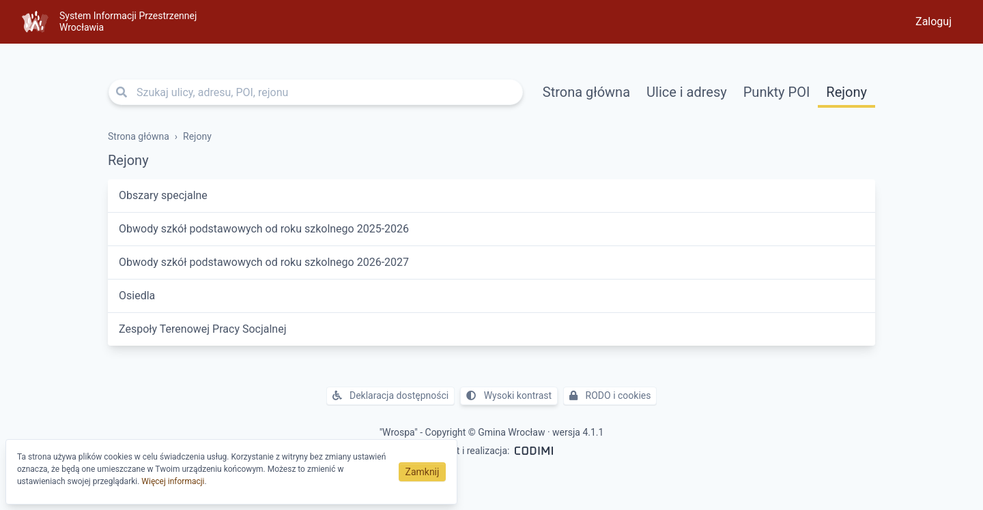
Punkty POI (776, 92)
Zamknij (422, 471)
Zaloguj (933, 21)
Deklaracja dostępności (390, 395)
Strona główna (586, 92)
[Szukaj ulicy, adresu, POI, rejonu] (316, 92)
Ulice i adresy (686, 92)
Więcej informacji (172, 481)
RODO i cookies (610, 395)
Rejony (846, 92)
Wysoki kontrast (509, 395)
